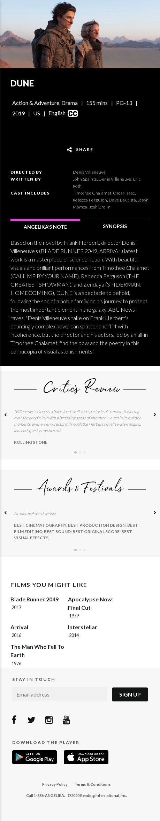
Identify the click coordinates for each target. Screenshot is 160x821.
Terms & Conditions (93, 784)
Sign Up (130, 694)
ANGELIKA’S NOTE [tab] (45, 227)
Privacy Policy (55, 784)
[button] (5, 415)
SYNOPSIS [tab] (115, 226)
